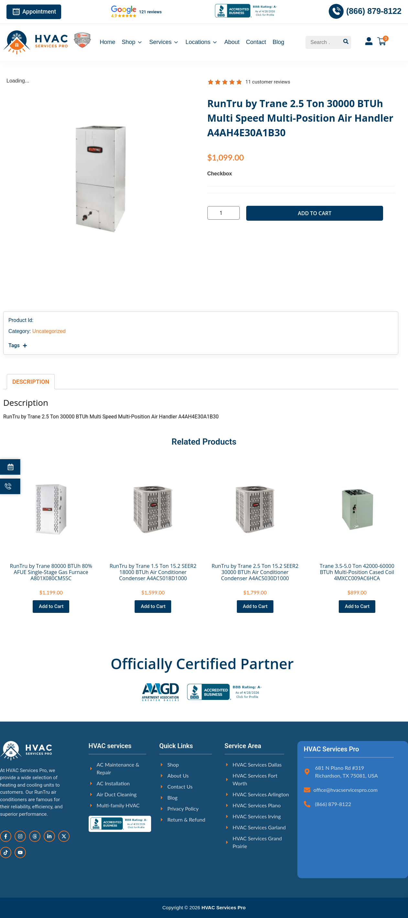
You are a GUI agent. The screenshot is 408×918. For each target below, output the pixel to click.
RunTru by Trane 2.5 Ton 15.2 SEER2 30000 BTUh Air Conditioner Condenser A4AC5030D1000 (255, 572)
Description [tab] (30, 381)
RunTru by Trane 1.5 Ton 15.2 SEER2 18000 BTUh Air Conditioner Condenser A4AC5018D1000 (153, 572)
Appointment (34, 11)
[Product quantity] (224, 213)
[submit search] (346, 42)
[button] (200, 345)
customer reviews (268, 82)
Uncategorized (49, 331)
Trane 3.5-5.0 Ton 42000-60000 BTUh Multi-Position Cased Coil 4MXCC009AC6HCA (357, 572)
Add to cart (314, 213)
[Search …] (323, 42)
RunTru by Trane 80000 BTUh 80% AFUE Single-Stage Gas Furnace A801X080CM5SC (51, 572)
